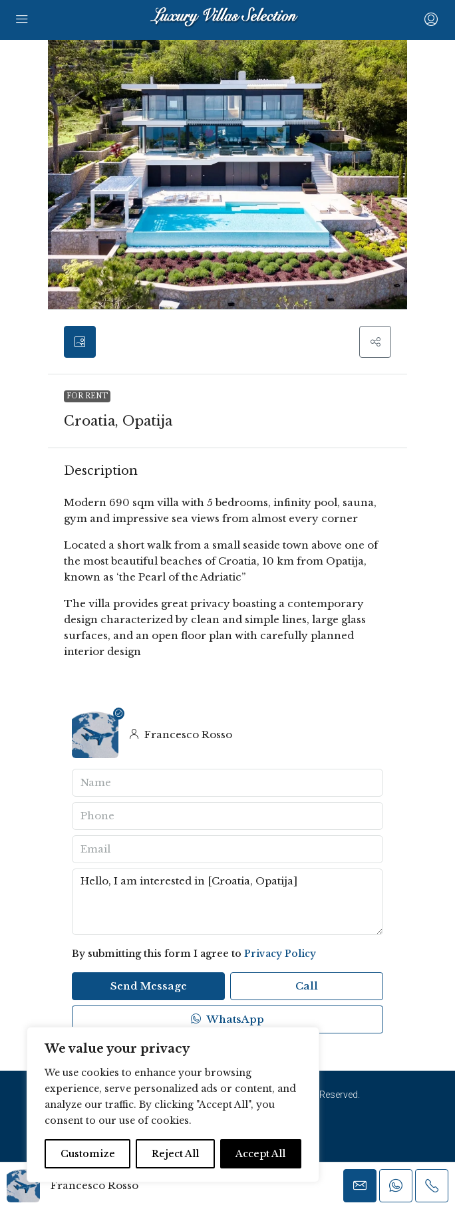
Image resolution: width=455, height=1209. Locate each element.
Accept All (260, 1154)
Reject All (175, 1154)
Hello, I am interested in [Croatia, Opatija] (227, 902)
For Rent (87, 396)
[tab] (80, 342)
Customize (88, 1154)
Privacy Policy (280, 954)
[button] (375, 342)
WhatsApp (227, 1019)
